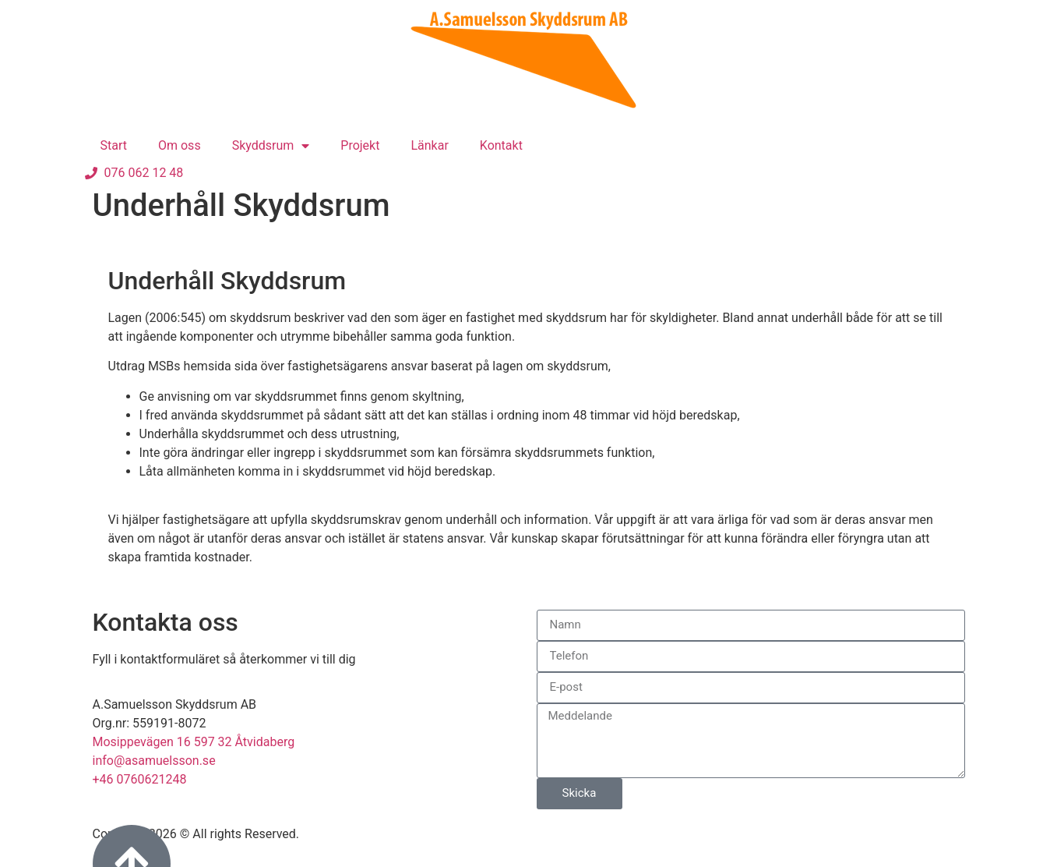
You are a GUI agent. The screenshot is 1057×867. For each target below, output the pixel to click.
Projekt (359, 145)
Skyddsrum (271, 146)
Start (113, 145)
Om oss (179, 145)
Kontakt (501, 145)
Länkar (429, 145)
